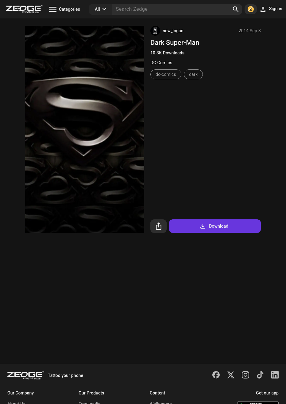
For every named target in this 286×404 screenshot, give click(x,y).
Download (213, 226)
